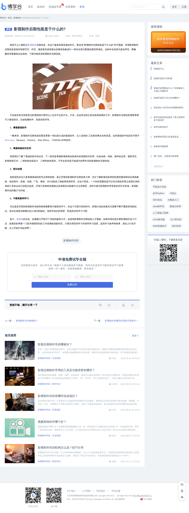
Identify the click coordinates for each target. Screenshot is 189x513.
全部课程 (70, 6)
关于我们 (71, 491)
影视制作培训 (44, 358)
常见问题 (115, 491)
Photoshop (9, 140)
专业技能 (56, 358)
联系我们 (101, 491)
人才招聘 (86, 491)
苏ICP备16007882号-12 (142, 496)
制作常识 (56, 384)
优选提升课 (55, 6)
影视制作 (32, 45)
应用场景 (56, 410)
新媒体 (20, 219)
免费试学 (72, 284)
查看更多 (159, 166)
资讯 (81, 6)
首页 (30, 6)
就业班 (41, 6)
